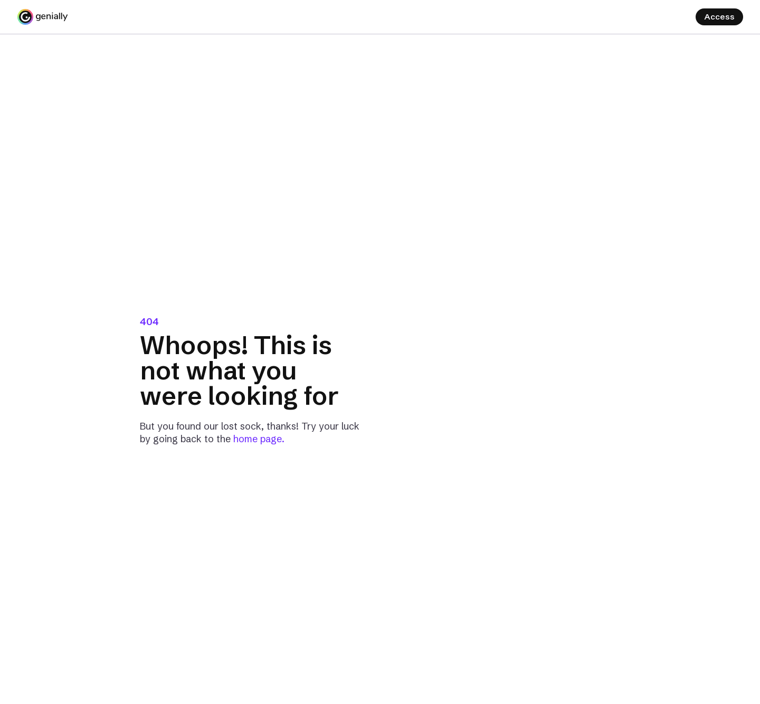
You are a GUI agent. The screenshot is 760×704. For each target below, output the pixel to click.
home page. (258, 439)
